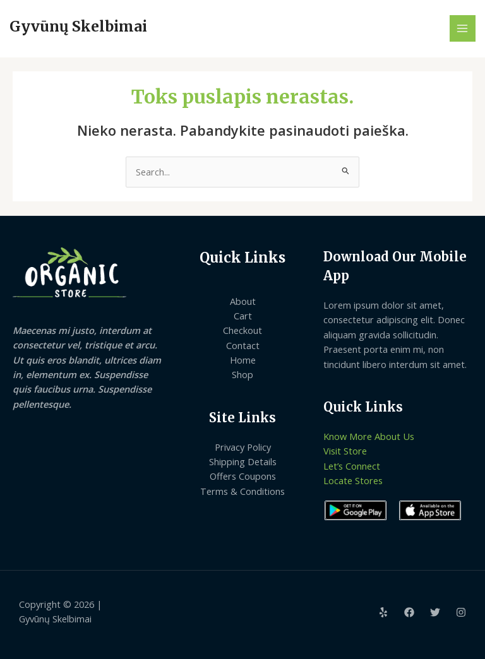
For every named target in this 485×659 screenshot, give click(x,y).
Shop (242, 374)
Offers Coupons (243, 476)
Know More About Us (368, 436)
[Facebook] (409, 612)
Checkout (242, 330)
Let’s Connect (351, 466)
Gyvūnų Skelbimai (78, 26)
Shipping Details (243, 461)
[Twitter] (435, 612)
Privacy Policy (243, 447)
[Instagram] (461, 612)
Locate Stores (353, 480)
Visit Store (345, 450)
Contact (243, 345)
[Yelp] (383, 612)
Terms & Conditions (242, 491)
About (243, 301)
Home (243, 359)
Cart (243, 315)
